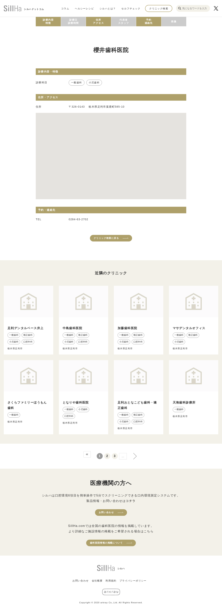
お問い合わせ (106, 512)
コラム (65, 8)
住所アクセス (98, 21)
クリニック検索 (158, 8)
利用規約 (111, 580)
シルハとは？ (108, 8)
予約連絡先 (149, 21)
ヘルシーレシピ (84, 8)
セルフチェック (130, 8)
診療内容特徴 (48, 21)
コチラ (130, 500)
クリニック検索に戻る (106, 238)
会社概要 (97, 580)
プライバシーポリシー (133, 580)
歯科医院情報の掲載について (106, 543)
